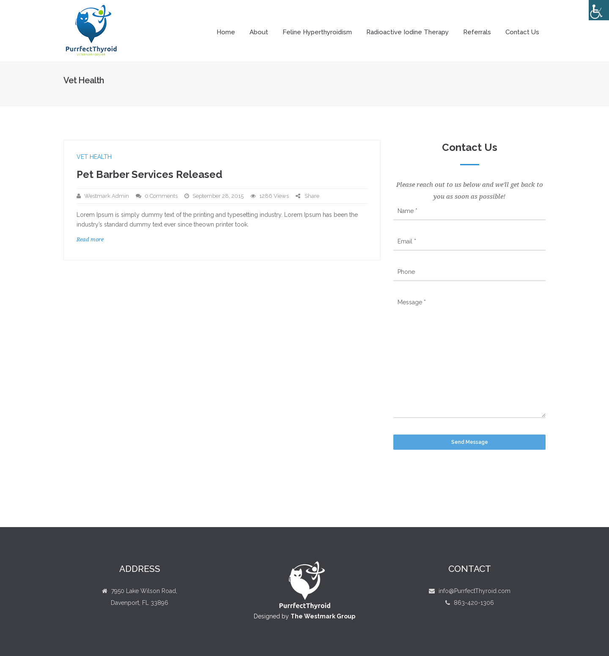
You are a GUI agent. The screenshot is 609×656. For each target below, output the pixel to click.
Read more (90, 239)
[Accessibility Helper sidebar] (599, 10)
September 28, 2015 (218, 196)
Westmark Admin (106, 196)
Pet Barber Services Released (149, 174)
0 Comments (161, 196)
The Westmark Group (323, 616)
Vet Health (94, 156)
